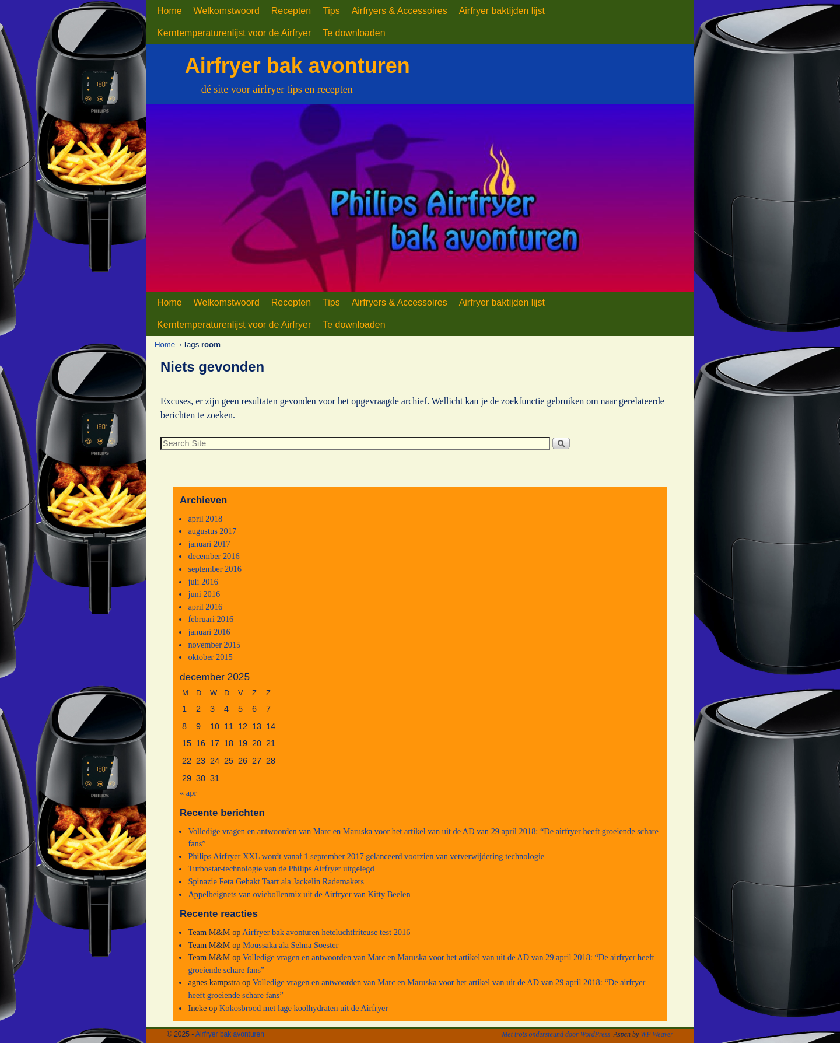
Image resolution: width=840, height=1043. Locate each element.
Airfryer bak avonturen (297, 66)
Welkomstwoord (227, 11)
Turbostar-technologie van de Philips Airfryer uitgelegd (281, 868)
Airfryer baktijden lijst (502, 11)
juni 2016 (204, 593)
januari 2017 (209, 543)
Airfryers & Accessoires (399, 11)
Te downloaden (354, 33)
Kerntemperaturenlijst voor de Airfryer (234, 33)
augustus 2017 (212, 531)
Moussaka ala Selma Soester (290, 945)
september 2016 (215, 568)
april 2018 (205, 518)
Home (169, 11)
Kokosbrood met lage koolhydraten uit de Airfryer (303, 1008)
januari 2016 (209, 631)
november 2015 (214, 644)
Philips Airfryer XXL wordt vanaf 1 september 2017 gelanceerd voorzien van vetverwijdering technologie (366, 856)
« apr (188, 792)
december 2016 (213, 556)
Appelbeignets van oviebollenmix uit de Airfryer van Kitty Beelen (299, 894)
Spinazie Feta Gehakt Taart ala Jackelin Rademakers (276, 881)
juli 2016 (203, 581)
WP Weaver (656, 1034)
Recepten (291, 11)
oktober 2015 (210, 657)
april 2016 (205, 606)
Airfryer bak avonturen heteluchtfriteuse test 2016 (326, 932)
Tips (331, 11)
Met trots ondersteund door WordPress (556, 1034)
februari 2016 (210, 619)
